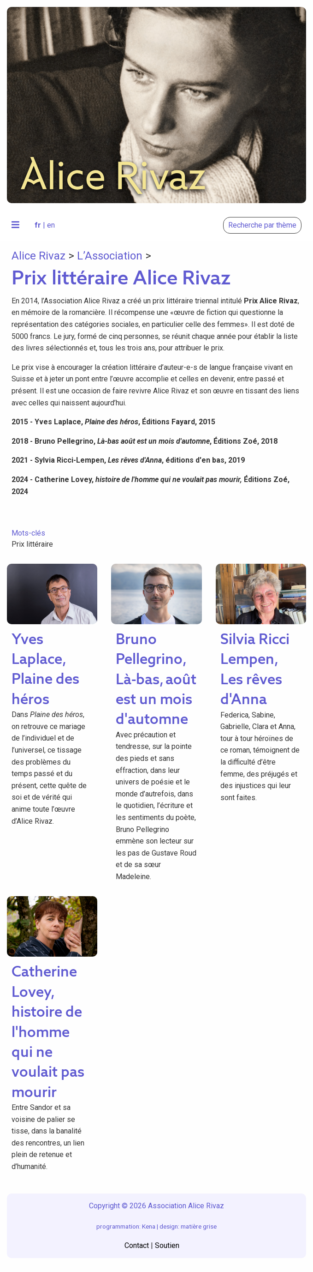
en (51, 225)
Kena (148, 1226)
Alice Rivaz (38, 255)
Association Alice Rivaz (186, 1205)
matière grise (199, 1226)
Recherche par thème (262, 225)
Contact (136, 1245)
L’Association (109, 255)
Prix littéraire (32, 544)
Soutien (167, 1245)
